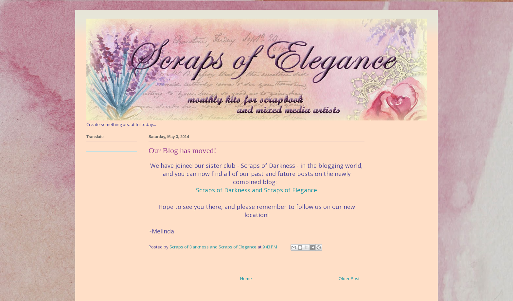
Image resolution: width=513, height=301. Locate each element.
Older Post (349, 278)
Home (246, 278)
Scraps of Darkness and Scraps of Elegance (256, 190)
